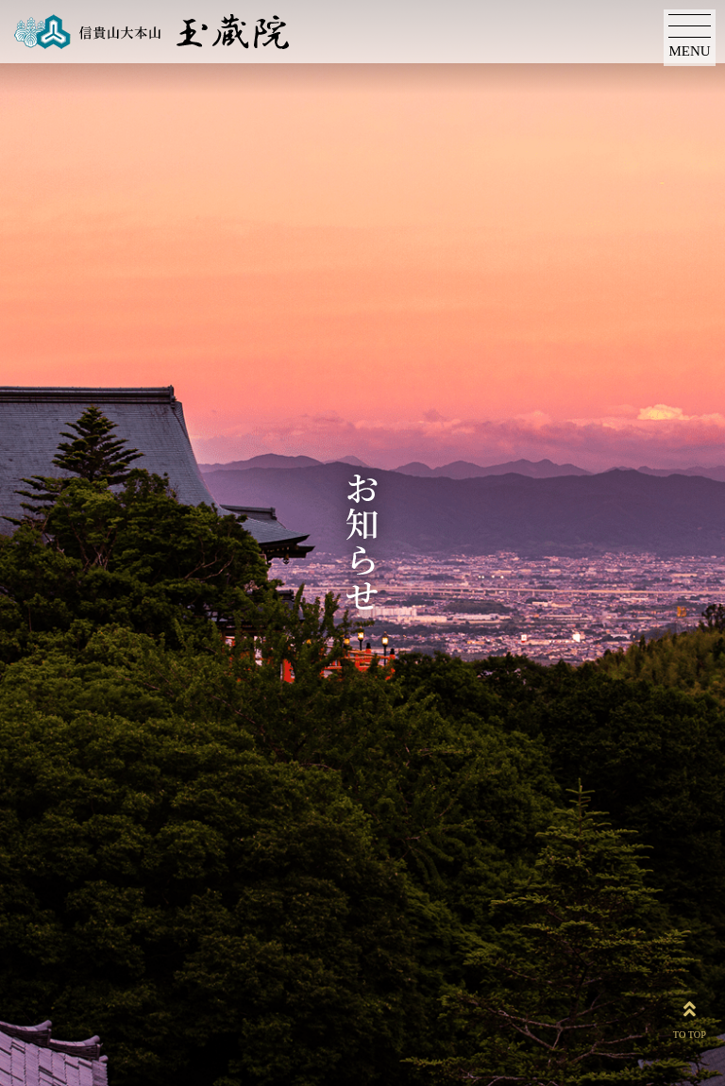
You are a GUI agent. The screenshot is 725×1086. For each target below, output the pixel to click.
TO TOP (689, 1017)
